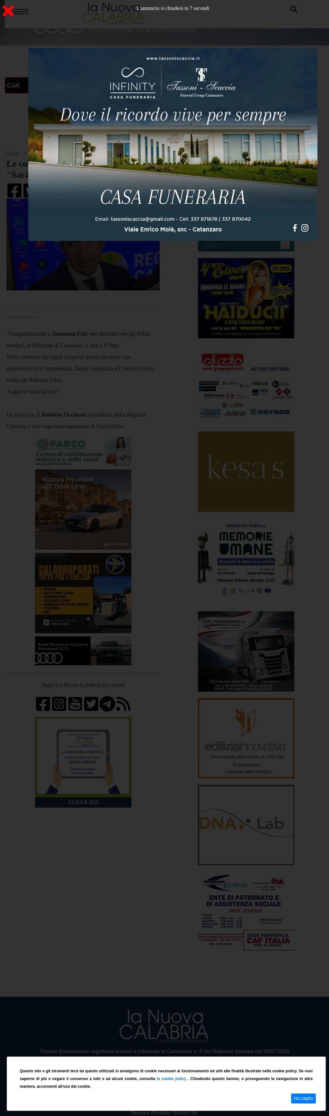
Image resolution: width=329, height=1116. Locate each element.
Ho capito (303, 1098)
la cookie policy (172, 1078)
